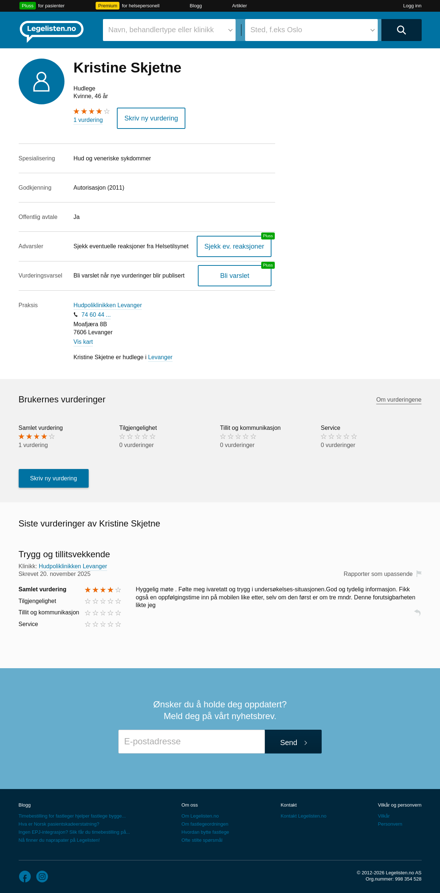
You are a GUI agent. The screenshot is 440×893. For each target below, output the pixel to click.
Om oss (189, 802)
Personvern (390, 822)
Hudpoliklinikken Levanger (108, 302)
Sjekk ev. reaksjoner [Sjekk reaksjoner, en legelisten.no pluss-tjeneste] (239, 244)
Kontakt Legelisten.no (303, 813)
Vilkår (383, 813)
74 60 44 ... (96, 312)
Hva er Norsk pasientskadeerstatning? (59, 822)
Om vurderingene (399, 397)
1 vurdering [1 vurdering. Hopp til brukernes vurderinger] (88, 120)
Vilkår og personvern (399, 802)
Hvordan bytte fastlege (205, 830)
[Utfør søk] (401, 30)
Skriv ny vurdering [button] (146, 117)
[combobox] (169, 30)
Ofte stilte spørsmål (201, 838)
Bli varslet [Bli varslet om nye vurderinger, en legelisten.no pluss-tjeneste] (239, 273)
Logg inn (412, 5)
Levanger (160, 354)
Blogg (196, 5)
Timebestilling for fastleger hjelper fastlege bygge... (72, 813)
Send (288, 740)
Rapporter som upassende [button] (378, 572)
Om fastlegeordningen (204, 822)
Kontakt (289, 802)
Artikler (239, 5)
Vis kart (83, 339)
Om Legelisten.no (200, 813)
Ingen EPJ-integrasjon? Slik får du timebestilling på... (74, 830)
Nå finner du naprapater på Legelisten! (59, 838)
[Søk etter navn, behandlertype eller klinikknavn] (169, 30)
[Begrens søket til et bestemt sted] (311, 30)
